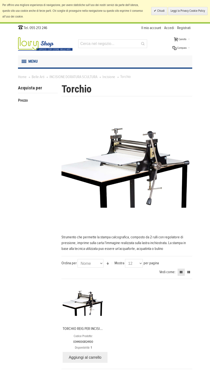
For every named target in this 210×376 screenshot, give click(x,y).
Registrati (184, 28)
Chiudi (160, 10)
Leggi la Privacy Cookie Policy (188, 10)
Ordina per (69, 263)
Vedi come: (167, 272)
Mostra (119, 263)
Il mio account (151, 28)
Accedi (169, 28)
